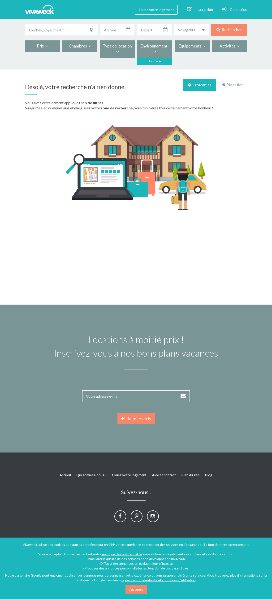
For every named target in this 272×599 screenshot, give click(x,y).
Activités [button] (230, 45)
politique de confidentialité (122, 554)
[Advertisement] (136, 257)
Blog (208, 475)
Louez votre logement (156, 9)
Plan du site (190, 475)
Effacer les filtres (200, 86)
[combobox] (191, 30)
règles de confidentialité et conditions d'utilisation (158, 580)
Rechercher (229, 29)
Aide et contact (164, 475)
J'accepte (136, 589)
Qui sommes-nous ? (91, 475)
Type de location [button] (117, 48)
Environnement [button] (155, 48)
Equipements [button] (192, 45)
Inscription (200, 9)
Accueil (65, 475)
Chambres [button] (80, 45)
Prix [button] (42, 45)
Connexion (234, 9)
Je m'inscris (136, 418)
